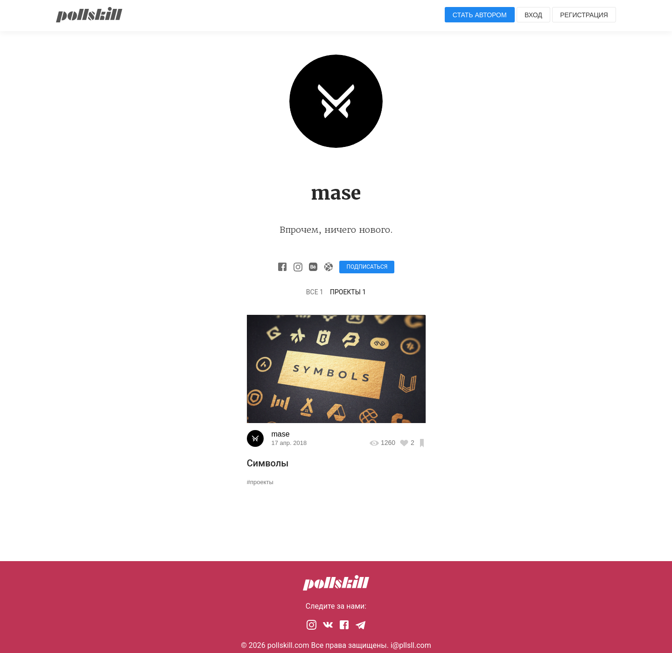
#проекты (260, 482)
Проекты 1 (348, 292)
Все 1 (314, 292)
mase (281, 434)
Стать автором (480, 15)
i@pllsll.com (411, 645)
